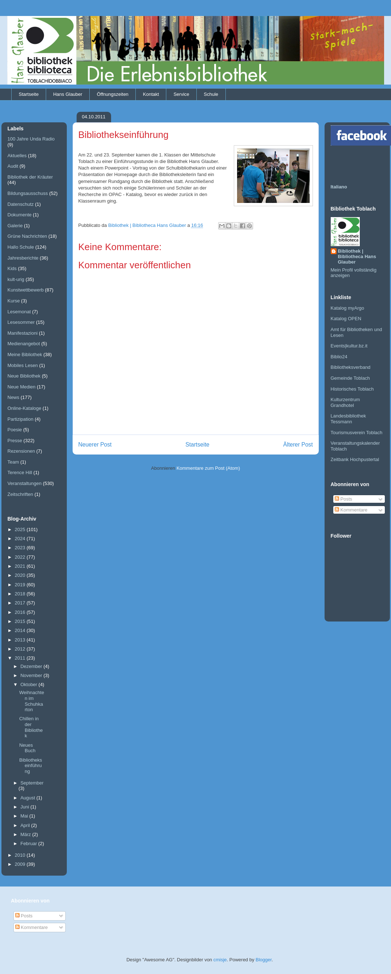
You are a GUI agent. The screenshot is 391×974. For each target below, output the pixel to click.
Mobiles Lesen (23, 365)
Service (181, 94)
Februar (29, 843)
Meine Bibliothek (25, 354)
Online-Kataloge (24, 408)
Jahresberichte (23, 258)
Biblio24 (339, 356)
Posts (343, 499)
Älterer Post (298, 444)
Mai (24, 816)
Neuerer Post (95, 444)
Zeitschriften (20, 494)
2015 (21, 621)
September (32, 783)
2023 (21, 547)
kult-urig (16, 279)
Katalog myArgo (347, 308)
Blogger (264, 959)
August (28, 797)
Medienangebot (24, 343)
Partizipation (21, 419)
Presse (15, 440)
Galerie (15, 225)
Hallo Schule (21, 247)
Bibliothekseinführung (30, 765)
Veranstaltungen (25, 483)
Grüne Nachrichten (27, 236)
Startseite (29, 94)
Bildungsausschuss (28, 193)
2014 (21, 630)
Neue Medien (22, 387)
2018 (21, 593)
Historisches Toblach (352, 389)
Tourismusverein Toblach (357, 432)
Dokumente (20, 214)
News (14, 397)
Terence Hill (20, 472)
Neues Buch (27, 748)
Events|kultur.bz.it (349, 346)
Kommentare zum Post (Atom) (208, 468)
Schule (211, 94)
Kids (12, 268)
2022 (21, 557)
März (26, 834)
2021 (21, 566)
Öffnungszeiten (113, 94)
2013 (21, 640)
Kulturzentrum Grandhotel (345, 402)
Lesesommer (21, 322)
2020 (21, 575)
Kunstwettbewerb (26, 290)
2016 (21, 612)
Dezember (32, 666)
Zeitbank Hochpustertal (355, 459)
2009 (21, 864)
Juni (25, 807)
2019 (21, 584)
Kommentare (351, 510)
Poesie (15, 429)
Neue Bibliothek (24, 376)
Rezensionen (21, 451)
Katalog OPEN (346, 318)
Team (13, 462)
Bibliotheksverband (351, 367)
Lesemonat (19, 311)
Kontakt (151, 94)
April (25, 825)
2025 (21, 529)
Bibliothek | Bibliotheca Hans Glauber (357, 256)
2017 (21, 603)
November (32, 675)
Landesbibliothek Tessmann (348, 418)
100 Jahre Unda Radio (31, 139)
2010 (21, 855)
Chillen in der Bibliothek (31, 727)
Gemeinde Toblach (350, 378)
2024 (21, 538)
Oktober (29, 684)
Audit (13, 166)
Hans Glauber (67, 94)
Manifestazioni (23, 333)
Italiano (339, 186)
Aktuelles (17, 155)
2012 (21, 649)
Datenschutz (21, 204)
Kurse (14, 300)
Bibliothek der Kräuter (30, 177)
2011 (21, 658)
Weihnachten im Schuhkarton (31, 701)
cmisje (220, 959)
